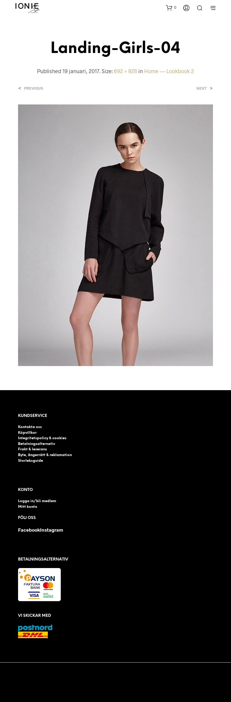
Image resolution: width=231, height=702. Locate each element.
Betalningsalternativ (36, 444)
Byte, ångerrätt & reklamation (45, 455)
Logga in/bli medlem (37, 501)
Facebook (29, 530)
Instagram (51, 530)
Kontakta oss (30, 427)
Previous (33, 88)
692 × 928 (125, 71)
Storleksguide (30, 461)
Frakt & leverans (32, 449)
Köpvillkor (27, 433)
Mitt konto (27, 507)
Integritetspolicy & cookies (42, 438)
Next (201, 88)
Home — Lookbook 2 (169, 71)
